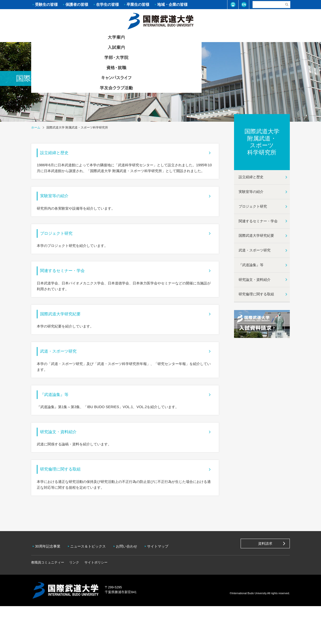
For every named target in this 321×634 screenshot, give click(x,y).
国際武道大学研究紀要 (66, 330)
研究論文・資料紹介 (64, 458)
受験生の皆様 (46, 4)
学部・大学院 (138, 37)
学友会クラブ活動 (268, 37)
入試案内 (95, 37)
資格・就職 (182, 37)
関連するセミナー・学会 (69, 283)
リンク (74, 590)
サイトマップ (162, 576)
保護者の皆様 (76, 4)
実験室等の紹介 (59, 201)
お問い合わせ (130, 576)
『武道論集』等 (59, 417)
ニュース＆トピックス (90, 576)
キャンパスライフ (225, 37)
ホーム (160, 20)
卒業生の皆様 (138, 4)
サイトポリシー (96, 590)
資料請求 (265, 575)
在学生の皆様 (107, 4)
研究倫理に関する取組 (66, 499)
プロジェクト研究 (61, 242)
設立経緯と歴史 (59, 154)
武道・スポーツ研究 (64, 370)
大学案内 (52, 37)
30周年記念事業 (49, 576)
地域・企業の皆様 (172, 4)
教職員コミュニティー (47, 590)
